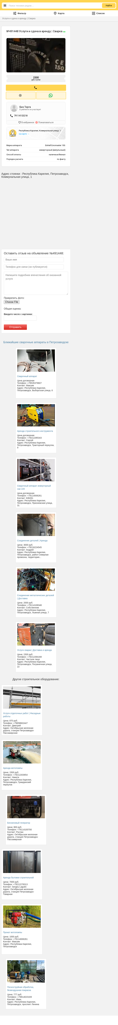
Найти (109, 5)
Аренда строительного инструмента (35, 430)
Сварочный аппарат (27, 376)
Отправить (15, 326)
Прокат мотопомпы (12, 932)
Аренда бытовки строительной (18, 877)
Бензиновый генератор (18, 822)
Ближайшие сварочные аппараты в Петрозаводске (36, 341)
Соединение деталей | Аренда (32, 540)
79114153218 (21, 115)
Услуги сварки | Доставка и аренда (34, 649)
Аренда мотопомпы (12, 767)
